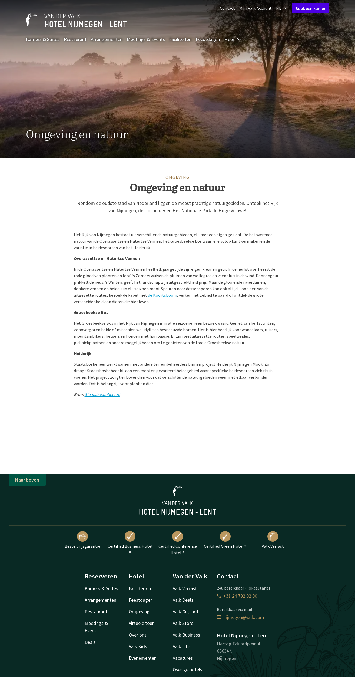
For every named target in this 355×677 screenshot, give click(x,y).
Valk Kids (138, 646)
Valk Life (181, 646)
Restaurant (75, 39)
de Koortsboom (162, 295)
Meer (233, 39)
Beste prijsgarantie (82, 540)
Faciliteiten (180, 39)
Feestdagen (208, 39)
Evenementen (143, 658)
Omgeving (139, 611)
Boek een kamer (311, 8)
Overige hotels (187, 669)
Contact (227, 8)
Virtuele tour (141, 623)
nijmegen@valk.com (240, 617)
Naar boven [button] (27, 480)
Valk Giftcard (185, 611)
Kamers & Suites (42, 39)
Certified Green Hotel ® (225, 540)
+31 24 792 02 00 (237, 596)
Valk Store (183, 623)
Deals (90, 642)
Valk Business (186, 635)
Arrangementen (106, 39)
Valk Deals (183, 600)
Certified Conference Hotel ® (177, 543)
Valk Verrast (273, 540)
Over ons (138, 635)
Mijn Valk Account (255, 8)
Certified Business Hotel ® (130, 543)
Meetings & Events (146, 39)
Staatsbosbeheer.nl (102, 394)
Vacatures (183, 658)
